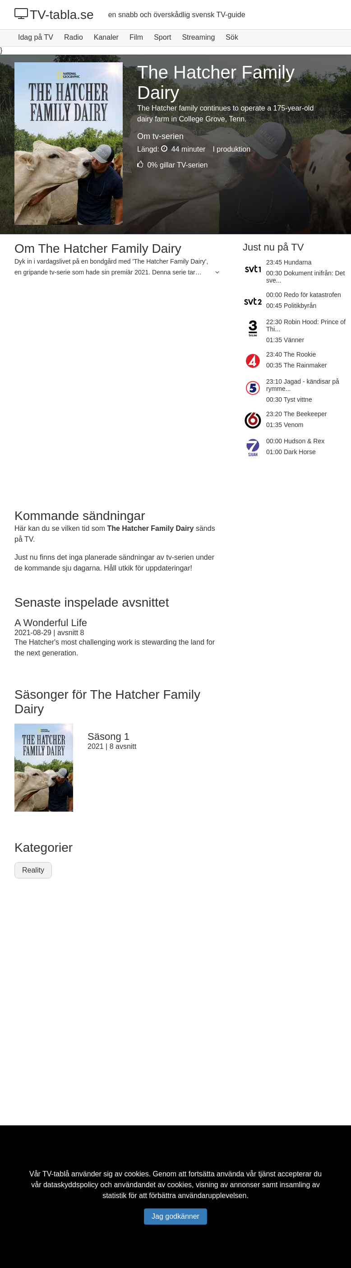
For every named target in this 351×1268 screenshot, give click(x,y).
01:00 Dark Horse (291, 451)
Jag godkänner (175, 1216)
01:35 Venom (285, 424)
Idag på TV (35, 37)
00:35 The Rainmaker (296, 365)
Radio (73, 37)
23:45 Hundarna (288, 262)
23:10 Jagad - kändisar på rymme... (302, 385)
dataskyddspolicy (70, 1185)
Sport (162, 37)
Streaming (198, 37)
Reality (33, 870)
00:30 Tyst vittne (289, 399)
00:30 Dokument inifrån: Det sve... (305, 276)
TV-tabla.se (54, 14)
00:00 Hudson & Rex (295, 441)
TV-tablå (55, 1174)
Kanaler (106, 37)
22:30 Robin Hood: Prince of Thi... (306, 325)
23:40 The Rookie (291, 354)
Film (136, 37)
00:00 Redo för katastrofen (303, 294)
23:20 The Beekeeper (296, 414)
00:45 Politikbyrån (291, 305)
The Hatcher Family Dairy (150, 528)
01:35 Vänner (285, 340)
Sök (232, 37)
